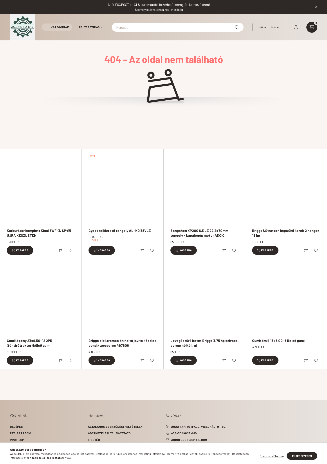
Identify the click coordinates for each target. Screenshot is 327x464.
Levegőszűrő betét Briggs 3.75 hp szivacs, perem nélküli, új (204, 342)
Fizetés (94, 440)
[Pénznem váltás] (274, 27)
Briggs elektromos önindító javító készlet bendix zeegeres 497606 (122, 342)
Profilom (17, 440)
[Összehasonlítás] (60, 250)
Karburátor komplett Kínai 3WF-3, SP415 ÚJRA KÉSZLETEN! (39, 232)
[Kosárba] (20, 250)
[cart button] (311, 27)
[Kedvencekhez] (70, 250)
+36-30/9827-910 (184, 433)
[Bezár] (316, 7)
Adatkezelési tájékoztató (109, 433)
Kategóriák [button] (57, 27)
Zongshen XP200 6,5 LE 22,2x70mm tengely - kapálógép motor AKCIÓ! (199, 232)
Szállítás (96, 446)
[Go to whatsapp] (316, 451)
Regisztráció (20, 433)
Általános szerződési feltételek (115, 426)
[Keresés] (178, 27)
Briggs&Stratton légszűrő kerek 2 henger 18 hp (285, 232)
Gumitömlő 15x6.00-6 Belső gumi (278, 340)
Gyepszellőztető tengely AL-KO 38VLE (120, 230)
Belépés (16, 426)
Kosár (15, 446)
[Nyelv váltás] (261, 27)
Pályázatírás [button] (89, 27)
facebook (166, 450)
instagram (184, 450)
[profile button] (296, 27)
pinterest (175, 450)
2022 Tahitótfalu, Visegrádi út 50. (198, 426)
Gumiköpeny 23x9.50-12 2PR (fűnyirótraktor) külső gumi (29, 342)
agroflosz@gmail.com (189, 440)
